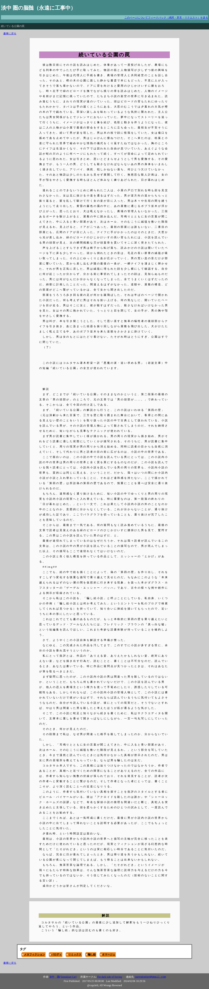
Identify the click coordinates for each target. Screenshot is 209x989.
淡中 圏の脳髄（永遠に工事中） (38, 8)
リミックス (74, 954)
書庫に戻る (9, 33)
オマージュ (108, 954)
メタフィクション (34, 954)
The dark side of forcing (109, 976)
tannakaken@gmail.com (150, 977)
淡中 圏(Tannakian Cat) (62, 976)
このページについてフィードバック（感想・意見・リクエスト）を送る (166, 17)
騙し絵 (92, 954)
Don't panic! (7, 20)
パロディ (56, 954)
